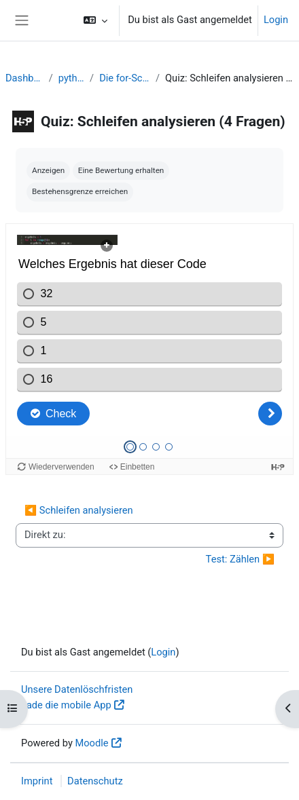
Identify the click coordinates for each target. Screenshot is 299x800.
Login (276, 20)
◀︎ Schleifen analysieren (78, 510)
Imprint (36, 781)
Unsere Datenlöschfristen (77, 689)
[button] (95, 20)
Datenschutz (95, 781)
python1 (71, 78)
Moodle (91, 743)
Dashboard (24, 78)
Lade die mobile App (66, 705)
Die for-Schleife (124, 78)
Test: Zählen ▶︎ (240, 559)
